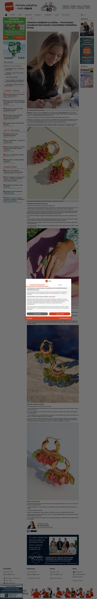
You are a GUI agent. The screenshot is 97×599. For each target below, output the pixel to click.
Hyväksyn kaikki (60, 313)
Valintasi (60, 285)
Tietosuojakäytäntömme (64, 318)
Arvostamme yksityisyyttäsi (37, 284)
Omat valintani (37, 313)
